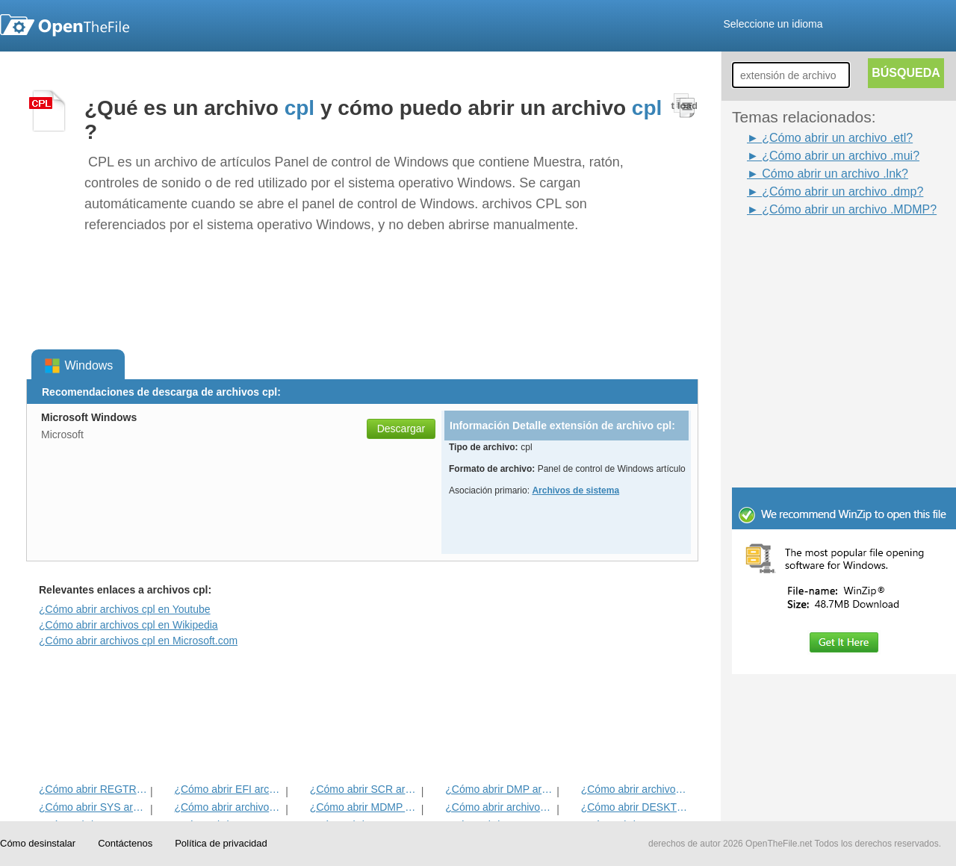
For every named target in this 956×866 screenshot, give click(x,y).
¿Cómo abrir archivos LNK (635, 789)
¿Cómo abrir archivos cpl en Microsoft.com (138, 641)
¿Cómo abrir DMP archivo (499, 789)
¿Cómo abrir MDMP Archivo (364, 807)
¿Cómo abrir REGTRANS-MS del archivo (93, 789)
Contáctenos (125, 843)
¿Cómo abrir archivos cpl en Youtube (125, 609)
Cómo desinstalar (37, 843)
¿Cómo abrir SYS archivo (93, 807)
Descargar (401, 428)
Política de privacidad (221, 843)
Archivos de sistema (575, 490)
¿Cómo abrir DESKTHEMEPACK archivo (635, 807)
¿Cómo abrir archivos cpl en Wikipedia (128, 625)
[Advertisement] (821, 252)
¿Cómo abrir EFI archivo (228, 789)
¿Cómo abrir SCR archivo (364, 789)
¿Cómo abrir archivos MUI (499, 807)
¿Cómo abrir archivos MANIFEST (228, 807)
